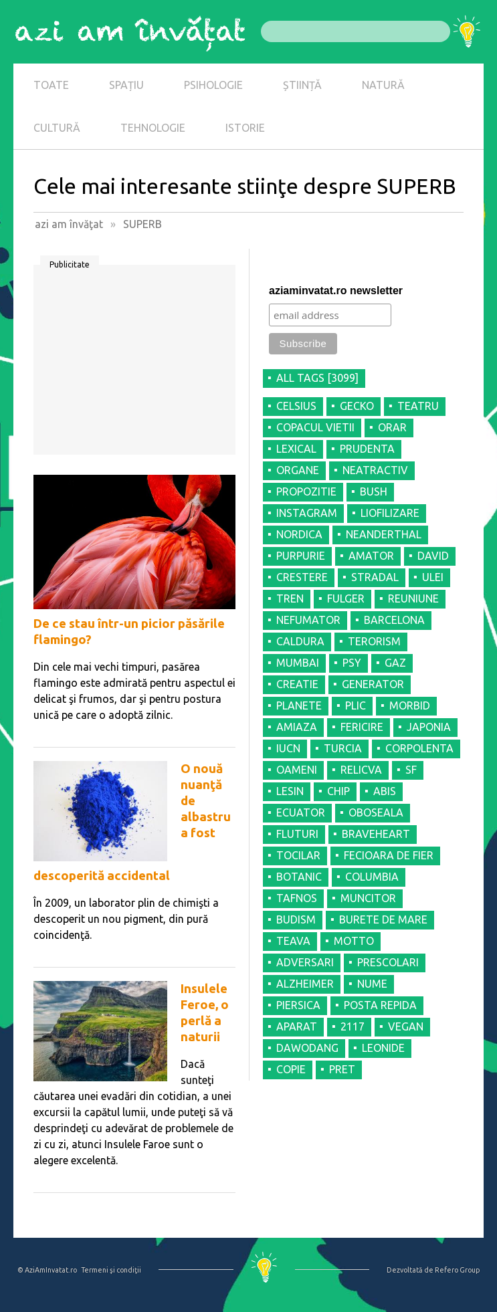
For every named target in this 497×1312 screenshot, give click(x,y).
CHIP (338, 791)
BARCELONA (394, 620)
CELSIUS (296, 406)
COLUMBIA (372, 877)
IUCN (288, 748)
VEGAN (405, 1026)
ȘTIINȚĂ (302, 85)
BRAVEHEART (376, 834)
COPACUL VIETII (315, 427)
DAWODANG (307, 1048)
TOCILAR (298, 855)
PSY (351, 663)
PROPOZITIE (306, 491)
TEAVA (293, 941)
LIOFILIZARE (390, 513)
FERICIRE (361, 727)
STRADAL (375, 577)
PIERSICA (298, 1005)
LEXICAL (296, 449)
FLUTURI (297, 834)
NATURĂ (383, 85)
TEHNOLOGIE (152, 128)
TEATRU (418, 406)
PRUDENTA (367, 449)
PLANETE (299, 705)
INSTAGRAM (306, 513)
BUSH (373, 491)
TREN (290, 598)
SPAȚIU (126, 85)
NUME (372, 984)
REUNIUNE (413, 598)
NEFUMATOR (308, 620)
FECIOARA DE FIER (388, 855)
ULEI (432, 577)
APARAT (296, 1026)
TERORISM (374, 641)
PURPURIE (300, 556)
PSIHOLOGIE (213, 85)
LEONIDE (383, 1048)
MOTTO (354, 941)
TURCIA (343, 748)
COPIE (291, 1069)
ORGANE (297, 470)
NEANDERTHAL (383, 534)
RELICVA (361, 770)
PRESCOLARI (388, 962)
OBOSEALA (376, 812)
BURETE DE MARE (383, 919)
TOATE (51, 85)
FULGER (346, 598)
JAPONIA (429, 727)
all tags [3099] (317, 378)
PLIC (355, 705)
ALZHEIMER (305, 984)
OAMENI (296, 770)
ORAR (392, 427)
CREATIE (297, 684)
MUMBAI (297, 663)
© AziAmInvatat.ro (47, 1270)
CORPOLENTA (419, 748)
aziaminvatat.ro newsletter (336, 290)
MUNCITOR (368, 898)
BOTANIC (299, 877)
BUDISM (296, 919)
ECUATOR (300, 812)
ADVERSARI (305, 962)
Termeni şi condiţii (111, 1270)
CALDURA (300, 641)
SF (411, 770)
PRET (342, 1069)
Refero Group (457, 1270)
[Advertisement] (134, 364)
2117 (352, 1026)
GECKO (357, 406)
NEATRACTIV (375, 470)
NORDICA (299, 534)
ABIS (384, 791)
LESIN (290, 791)
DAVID (433, 556)
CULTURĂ (56, 128)
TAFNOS (296, 898)
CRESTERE (302, 577)
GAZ (395, 663)
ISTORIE (245, 128)
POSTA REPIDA (380, 1005)
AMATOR (371, 556)
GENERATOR (373, 684)
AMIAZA (296, 727)
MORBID (409, 705)
